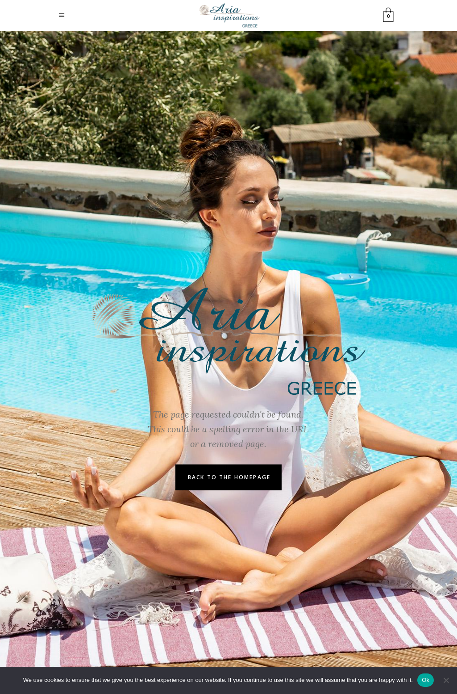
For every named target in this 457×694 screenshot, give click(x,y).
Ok (425, 680)
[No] (445, 680)
